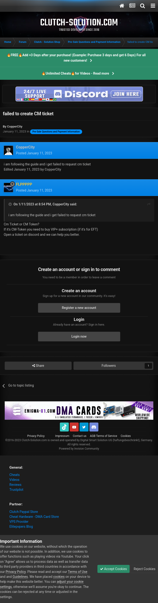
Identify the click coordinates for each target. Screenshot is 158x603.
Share (38, 366)
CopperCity (61, 204)
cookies (59, 577)
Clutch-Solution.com (34, 440)
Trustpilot (16, 489)
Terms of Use (77, 572)
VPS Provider (18, 521)
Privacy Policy (36, 436)
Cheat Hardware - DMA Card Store (34, 517)
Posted (34, 153)
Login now (78, 336)
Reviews (15, 485)
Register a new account (79, 308)
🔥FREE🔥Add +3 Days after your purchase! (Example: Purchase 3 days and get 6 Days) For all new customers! (76, 57)
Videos (14, 480)
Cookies (126, 436)
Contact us (79, 436)
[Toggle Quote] (10, 204)
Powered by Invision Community (79, 448)
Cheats (14, 475)
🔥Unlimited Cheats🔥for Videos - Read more (75, 73)
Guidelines (20, 577)
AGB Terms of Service (103, 436)
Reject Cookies (144, 569)
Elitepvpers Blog (21, 526)
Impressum (62, 436)
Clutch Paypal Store (23, 512)
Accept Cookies (113, 569)
